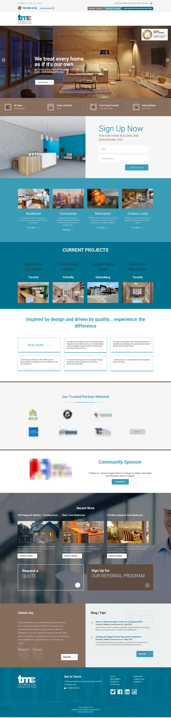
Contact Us (134, 19)
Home (43, 19)
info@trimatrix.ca (73, 691)
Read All (67, 660)
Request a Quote (95, 8)
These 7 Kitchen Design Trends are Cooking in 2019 (119, 625)
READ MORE (36, 348)
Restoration (138, 679)
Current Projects (100, 19)
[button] (137, 434)
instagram (134, 694)
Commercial (83, 19)
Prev (3, 60)
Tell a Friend (37, 3)
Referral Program (112, 8)
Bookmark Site (23, 3)
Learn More (31, 228)
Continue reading (25, 556)
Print (31, 3)
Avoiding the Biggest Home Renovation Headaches (118, 640)
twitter (112, 694)
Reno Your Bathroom (73, 515)
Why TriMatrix (55, 19)
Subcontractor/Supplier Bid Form (137, 8)
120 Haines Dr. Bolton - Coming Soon (38, 515)
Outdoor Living (119, 19)
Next (167, 60)
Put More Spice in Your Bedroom (125, 515)
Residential (70, 19)
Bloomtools (90, 715)
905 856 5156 (30, 8)
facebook (120, 694)
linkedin (127, 694)
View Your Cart (131, 3)
